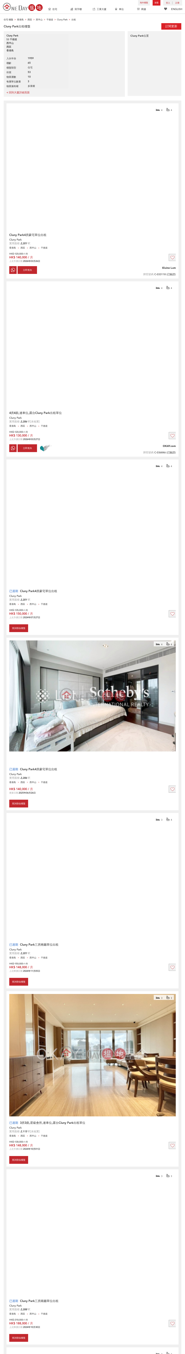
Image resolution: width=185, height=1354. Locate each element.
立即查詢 (27, 270)
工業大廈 (99, 9)
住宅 (52, 9)
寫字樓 (76, 9)
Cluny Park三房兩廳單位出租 (39, 945)
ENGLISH (176, 9)
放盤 (156, 2)
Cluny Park (15, 240)
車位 (119, 9)
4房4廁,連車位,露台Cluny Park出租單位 (35, 413)
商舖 (141, 9)
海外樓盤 (144, 2)
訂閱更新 (171, 26)
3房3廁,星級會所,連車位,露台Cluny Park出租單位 (52, 1123)
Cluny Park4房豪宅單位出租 (27, 235)
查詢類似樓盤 (18, 628)
